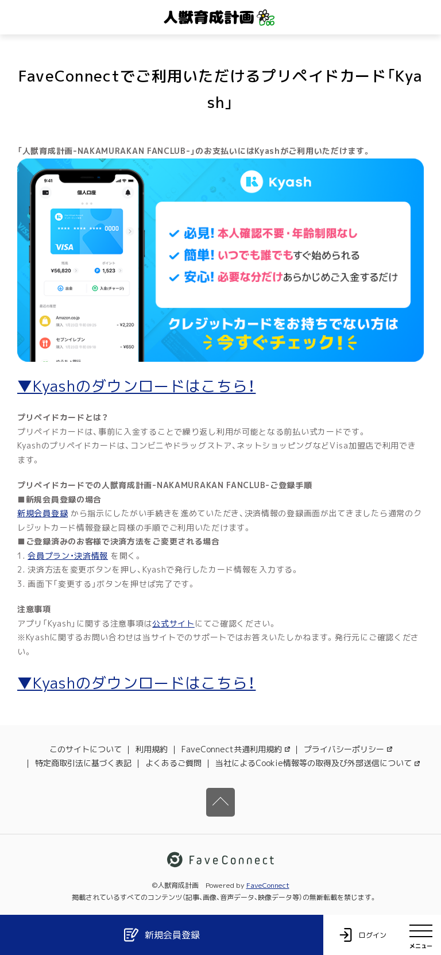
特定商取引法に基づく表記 (83, 762)
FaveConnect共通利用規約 (235, 749)
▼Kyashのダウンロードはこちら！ (136, 386)
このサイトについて (85, 749)
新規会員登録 (42, 513)
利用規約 (152, 749)
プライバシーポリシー (348, 749)
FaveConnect (267, 885)
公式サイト (173, 623)
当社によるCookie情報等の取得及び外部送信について (317, 762)
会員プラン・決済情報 (68, 555)
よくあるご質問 (173, 762)
